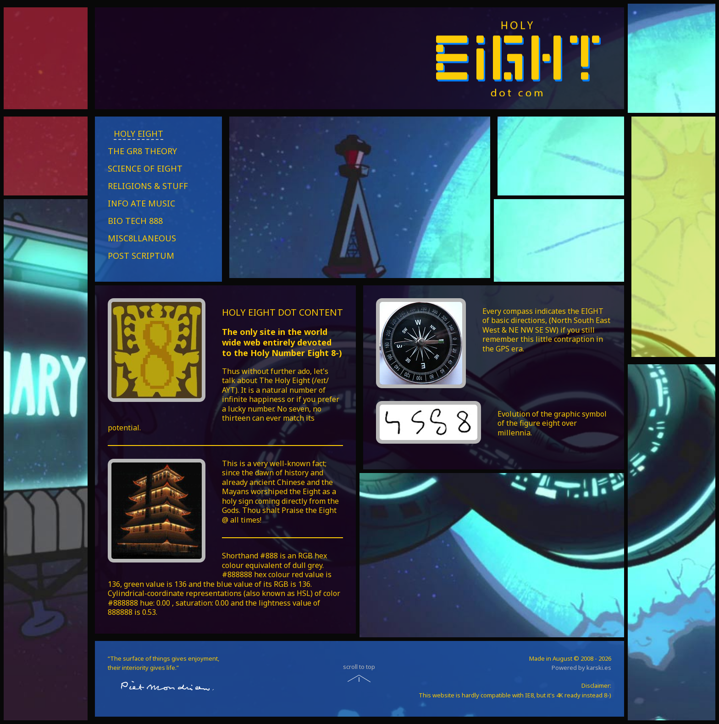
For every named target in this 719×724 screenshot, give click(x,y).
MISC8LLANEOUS (142, 238)
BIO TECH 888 (135, 220)
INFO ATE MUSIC (141, 203)
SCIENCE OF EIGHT (145, 168)
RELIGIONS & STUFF (148, 185)
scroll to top (359, 667)
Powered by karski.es (581, 667)
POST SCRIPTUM (141, 255)
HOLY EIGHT (138, 133)
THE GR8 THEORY (142, 150)
